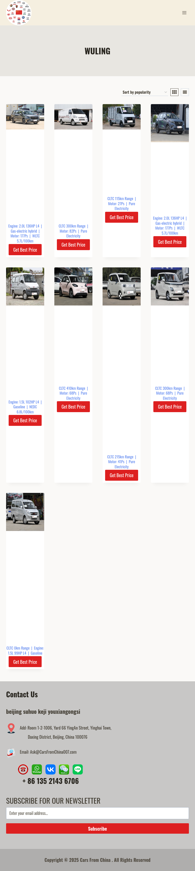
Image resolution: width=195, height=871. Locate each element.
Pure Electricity (77, 233)
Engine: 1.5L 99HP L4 (26, 650)
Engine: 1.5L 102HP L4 (24, 402)
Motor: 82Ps (68, 231)
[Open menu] (184, 13)
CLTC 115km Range (120, 198)
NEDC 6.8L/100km (27, 409)
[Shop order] (144, 92)
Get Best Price (25, 249)
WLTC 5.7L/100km (28, 238)
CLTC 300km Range (72, 226)
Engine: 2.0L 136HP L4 (23, 226)
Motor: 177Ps (19, 235)
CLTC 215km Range (120, 456)
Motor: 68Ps (68, 393)
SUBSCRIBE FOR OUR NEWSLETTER (53, 800)
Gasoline (19, 406)
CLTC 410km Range (72, 388)
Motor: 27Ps (116, 203)
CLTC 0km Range (18, 648)
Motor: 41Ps (116, 461)
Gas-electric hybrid (24, 231)
